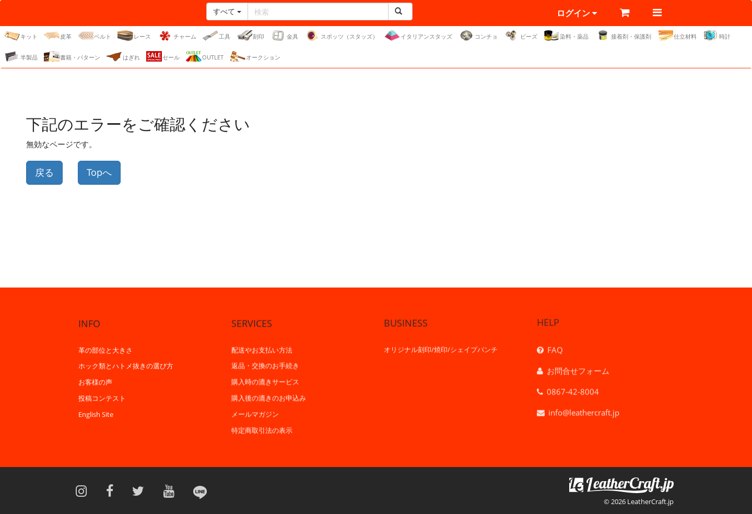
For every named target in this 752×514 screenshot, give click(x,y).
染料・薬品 (566, 35)
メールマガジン (255, 412)
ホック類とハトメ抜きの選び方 (125, 365)
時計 (717, 35)
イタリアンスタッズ (418, 35)
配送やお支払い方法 (261, 348)
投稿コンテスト (102, 397)
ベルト (94, 35)
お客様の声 (95, 381)
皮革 (58, 35)
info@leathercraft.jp (583, 409)
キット (21, 35)
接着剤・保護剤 (623, 35)
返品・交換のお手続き (265, 364)
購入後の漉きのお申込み (268, 397)
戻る (44, 172)
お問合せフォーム (578, 368)
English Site (95, 414)
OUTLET (205, 56)
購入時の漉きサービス (265, 381)
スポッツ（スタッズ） (341, 35)
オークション (255, 56)
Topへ (99, 172)
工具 (216, 35)
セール (163, 56)
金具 (284, 35)
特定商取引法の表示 (261, 429)
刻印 (250, 35)
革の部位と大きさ (105, 349)
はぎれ (123, 56)
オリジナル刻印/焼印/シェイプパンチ (441, 347)
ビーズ (520, 35)
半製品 (21, 56)
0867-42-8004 (573, 389)
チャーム (176, 35)
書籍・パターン (72, 56)
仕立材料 (677, 35)
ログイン (577, 13)
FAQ (555, 347)
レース (134, 35)
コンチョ (478, 35)
